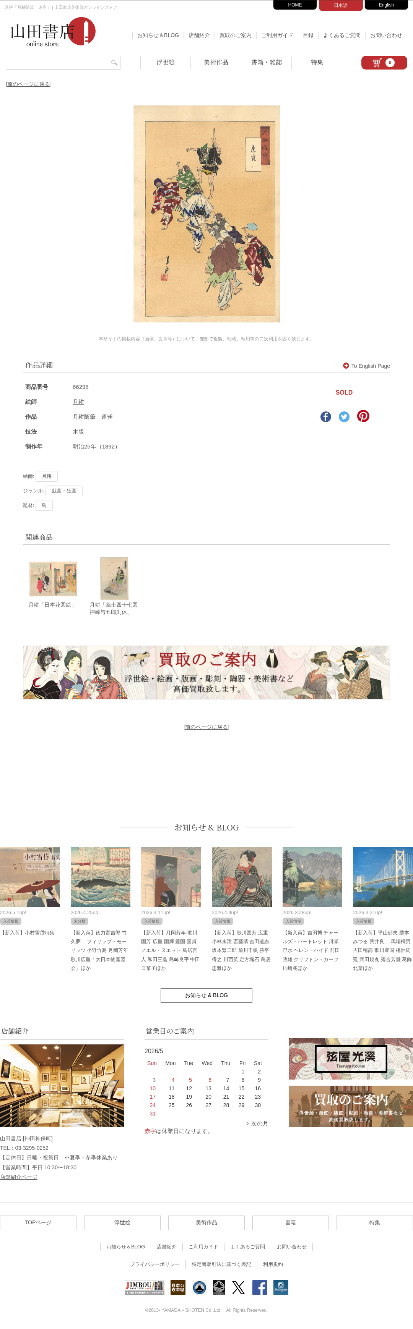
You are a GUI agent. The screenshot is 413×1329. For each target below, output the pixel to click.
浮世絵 (165, 62)
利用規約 (273, 1265)
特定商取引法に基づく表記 (221, 1265)
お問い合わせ (386, 35)
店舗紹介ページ (18, 1177)
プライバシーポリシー (155, 1265)
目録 (308, 35)
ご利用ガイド (277, 35)
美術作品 (216, 62)
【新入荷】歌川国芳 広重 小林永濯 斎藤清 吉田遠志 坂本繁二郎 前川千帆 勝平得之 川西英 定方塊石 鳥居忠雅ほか (241, 951)
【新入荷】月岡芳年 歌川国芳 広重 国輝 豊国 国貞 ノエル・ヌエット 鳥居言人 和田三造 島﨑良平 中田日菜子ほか (170, 951)
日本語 (341, 5)
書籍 (290, 1223)
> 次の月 (257, 1124)
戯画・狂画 (64, 491)
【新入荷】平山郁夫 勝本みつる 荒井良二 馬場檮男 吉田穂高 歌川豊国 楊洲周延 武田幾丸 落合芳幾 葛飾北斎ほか (382, 951)
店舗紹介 (199, 35)
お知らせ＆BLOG (158, 35)
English (386, 5)
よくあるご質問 (342, 35)
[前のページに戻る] (29, 84)
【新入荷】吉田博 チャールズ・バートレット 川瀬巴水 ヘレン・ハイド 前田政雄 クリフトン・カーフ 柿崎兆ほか (311, 951)
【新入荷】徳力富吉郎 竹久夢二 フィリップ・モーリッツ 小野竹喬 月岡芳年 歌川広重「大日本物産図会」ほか (99, 951)
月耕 (78, 401)
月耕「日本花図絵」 (52, 605)
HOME (295, 5)
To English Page (366, 366)
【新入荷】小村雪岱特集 (27, 933)
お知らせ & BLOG (206, 828)
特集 (317, 62)
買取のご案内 (236, 35)
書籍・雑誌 (266, 62)
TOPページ (38, 1223)
